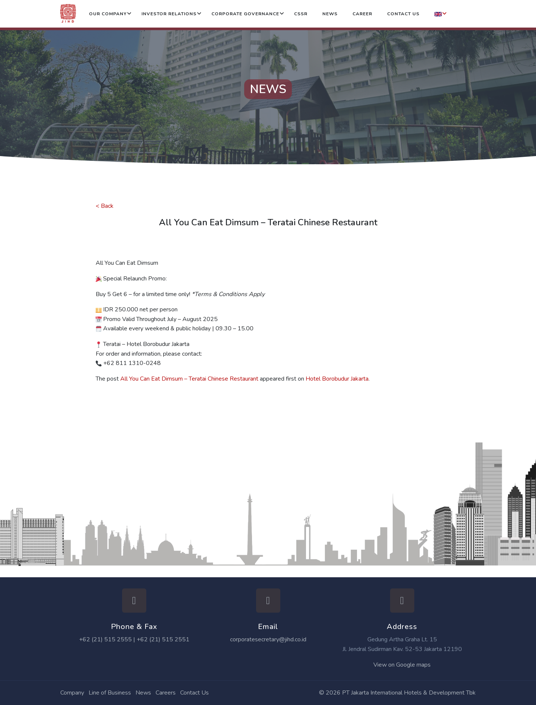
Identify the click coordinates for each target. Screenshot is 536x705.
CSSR (300, 14)
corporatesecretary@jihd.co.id (268, 639)
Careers (166, 693)
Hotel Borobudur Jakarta (337, 379)
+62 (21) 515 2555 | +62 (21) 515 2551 (134, 639)
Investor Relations (169, 14)
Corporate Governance (245, 14)
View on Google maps (402, 665)
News (330, 14)
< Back (105, 206)
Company (72, 693)
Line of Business (110, 693)
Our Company (108, 14)
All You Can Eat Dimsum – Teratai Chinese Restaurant (189, 379)
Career (362, 14)
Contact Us (403, 14)
